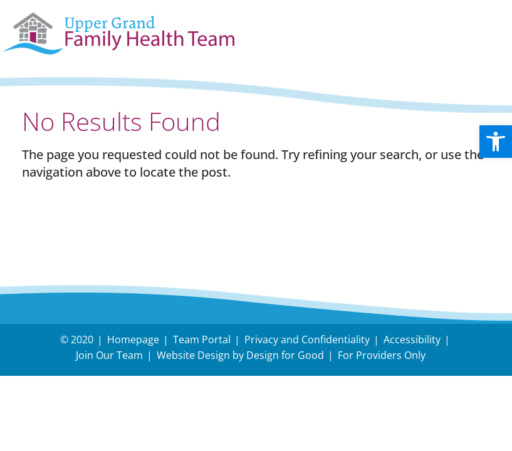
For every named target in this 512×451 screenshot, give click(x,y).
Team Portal (202, 339)
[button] (495, 141)
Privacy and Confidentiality (307, 339)
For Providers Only (382, 355)
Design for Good (285, 355)
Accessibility (412, 339)
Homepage (133, 339)
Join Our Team (109, 355)
